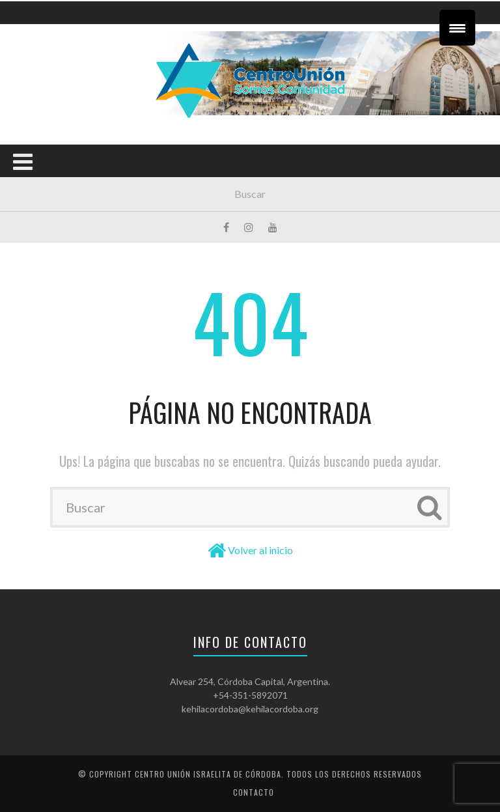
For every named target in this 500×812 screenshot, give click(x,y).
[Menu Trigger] (457, 28)
